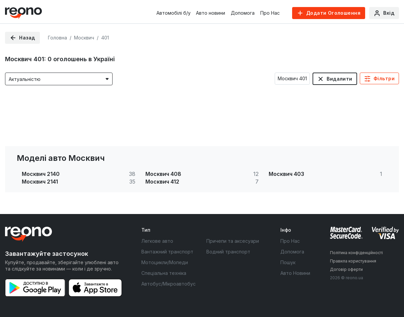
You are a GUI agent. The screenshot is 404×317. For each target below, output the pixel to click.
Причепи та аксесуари (232, 241)
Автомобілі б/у (173, 13)
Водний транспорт (228, 251)
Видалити (339, 79)
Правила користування (353, 260)
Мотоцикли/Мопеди (164, 262)
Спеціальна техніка (163, 273)
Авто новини (210, 13)
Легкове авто (157, 241)
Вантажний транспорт (167, 251)
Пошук (287, 262)
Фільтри (384, 78)
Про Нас (270, 13)
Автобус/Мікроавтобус (168, 284)
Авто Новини (295, 273)
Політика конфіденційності (356, 252)
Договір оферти (346, 269)
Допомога (243, 13)
